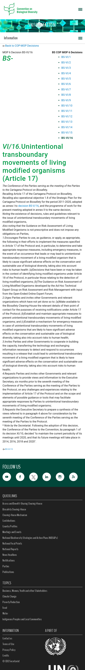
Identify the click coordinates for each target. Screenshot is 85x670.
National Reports (10, 549)
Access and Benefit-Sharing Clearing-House (22, 504)
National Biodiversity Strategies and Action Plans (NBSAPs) (30, 538)
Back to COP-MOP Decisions (22, 45)
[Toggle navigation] (80, 9)
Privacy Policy (9, 650)
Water (5, 613)
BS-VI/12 (66, 116)
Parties (6, 566)
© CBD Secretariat (11, 661)
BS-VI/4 (66, 73)
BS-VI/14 (66, 127)
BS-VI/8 (66, 94)
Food (5, 608)
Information (11, 38)
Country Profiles (10, 526)
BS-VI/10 (66, 105)
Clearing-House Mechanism (15, 515)
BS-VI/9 (66, 100)
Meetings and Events (12, 532)
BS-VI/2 (66, 62)
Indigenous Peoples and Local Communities (22, 619)
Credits (6, 656)
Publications (8, 572)
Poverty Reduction (11, 602)
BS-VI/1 (66, 57)
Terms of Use (8, 644)
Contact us (7, 638)
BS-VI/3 (66, 67)
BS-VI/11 (66, 111)
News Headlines (10, 555)
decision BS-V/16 (28, 205)
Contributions (9, 521)
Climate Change (10, 596)
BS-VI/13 (66, 121)
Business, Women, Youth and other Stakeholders (25, 591)
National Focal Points (12, 543)
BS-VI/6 (66, 84)
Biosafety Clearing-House (14, 509)
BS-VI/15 (66, 132)
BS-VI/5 (66, 78)
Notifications (9, 560)
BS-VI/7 (66, 89)
